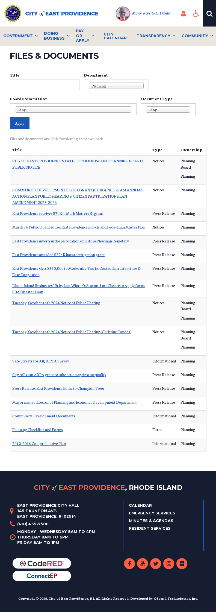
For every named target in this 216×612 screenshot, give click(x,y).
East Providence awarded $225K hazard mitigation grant (58, 254)
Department (96, 75)
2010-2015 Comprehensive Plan (39, 443)
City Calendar (115, 36)
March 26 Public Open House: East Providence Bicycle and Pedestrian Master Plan (78, 227)
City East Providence (108, 487)
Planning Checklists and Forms (37, 429)
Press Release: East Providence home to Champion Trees (58, 388)
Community (195, 35)
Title (14, 75)
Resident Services (150, 528)
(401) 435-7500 (33, 524)
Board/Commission (29, 98)
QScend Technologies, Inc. (176, 598)
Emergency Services (152, 513)
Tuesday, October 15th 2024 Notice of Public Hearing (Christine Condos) (71, 331)
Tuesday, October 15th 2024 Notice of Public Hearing (56, 302)
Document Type (157, 98)
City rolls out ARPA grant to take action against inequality (59, 374)
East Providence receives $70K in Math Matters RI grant (57, 213)
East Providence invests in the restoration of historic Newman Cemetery (70, 241)
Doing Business (54, 36)
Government (18, 35)
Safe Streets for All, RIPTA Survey (40, 361)
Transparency (153, 35)
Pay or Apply (82, 35)
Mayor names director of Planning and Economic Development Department (74, 402)
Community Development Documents (43, 415)
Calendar (140, 505)
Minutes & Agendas (151, 520)
